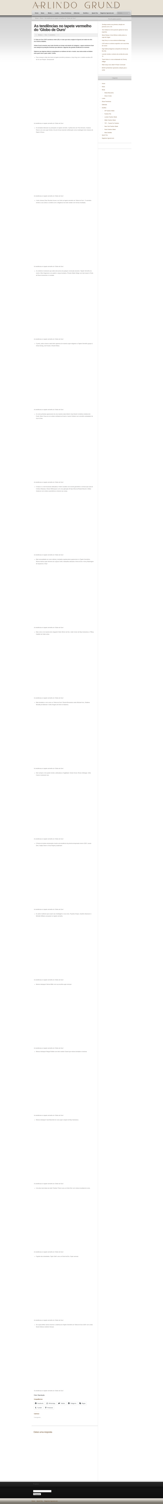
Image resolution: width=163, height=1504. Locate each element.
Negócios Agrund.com (107, 13)
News (42, 13)
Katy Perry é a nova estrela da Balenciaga (113, 40)
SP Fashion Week (109, 111)
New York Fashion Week (111, 126)
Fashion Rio (107, 114)
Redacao (40, 35)
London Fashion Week (110, 117)
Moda (50, 13)
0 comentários (51, 35)
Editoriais (77, 13)
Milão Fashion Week (110, 120)
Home (36, 13)
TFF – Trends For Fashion (111, 123)
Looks (57, 13)
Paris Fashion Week (110, 129)
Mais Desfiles (108, 132)
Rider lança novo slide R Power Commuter (113, 64)
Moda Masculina (109, 93)
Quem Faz (95, 13)
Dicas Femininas (66, 13)
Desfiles (86, 13)
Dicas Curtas (108, 96)
